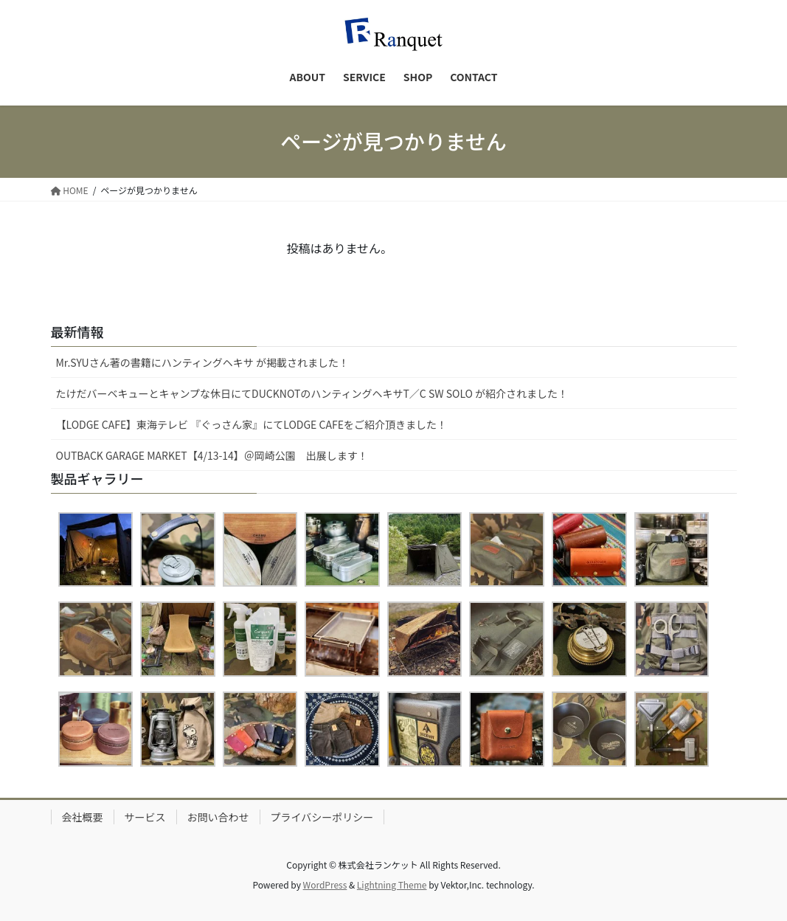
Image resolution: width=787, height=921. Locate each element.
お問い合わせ (218, 817)
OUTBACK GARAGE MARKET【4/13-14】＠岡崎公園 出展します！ (212, 455)
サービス (145, 817)
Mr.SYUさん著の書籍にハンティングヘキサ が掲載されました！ (203, 362)
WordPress (325, 884)
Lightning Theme (392, 884)
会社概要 (82, 817)
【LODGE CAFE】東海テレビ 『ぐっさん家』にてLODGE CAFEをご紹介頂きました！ (251, 424)
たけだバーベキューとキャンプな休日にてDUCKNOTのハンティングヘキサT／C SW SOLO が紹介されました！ (312, 393)
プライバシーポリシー (322, 817)
